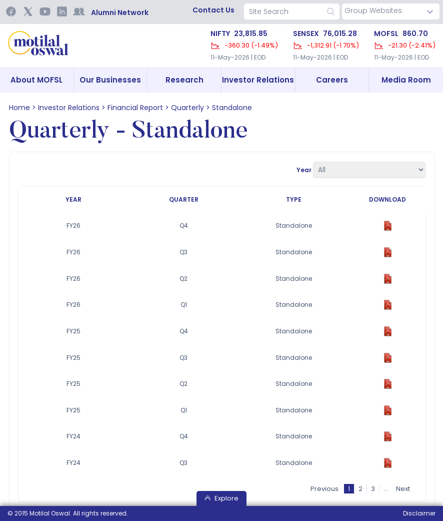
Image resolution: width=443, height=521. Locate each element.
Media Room (406, 80)
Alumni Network (119, 12)
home (19, 108)
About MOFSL (36, 80)
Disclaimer (419, 513)
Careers (332, 80)
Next (403, 488)
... (386, 488)
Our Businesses (110, 80)
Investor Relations (258, 80)
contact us (213, 10)
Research (185, 80)
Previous (325, 488)
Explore (221, 498)
